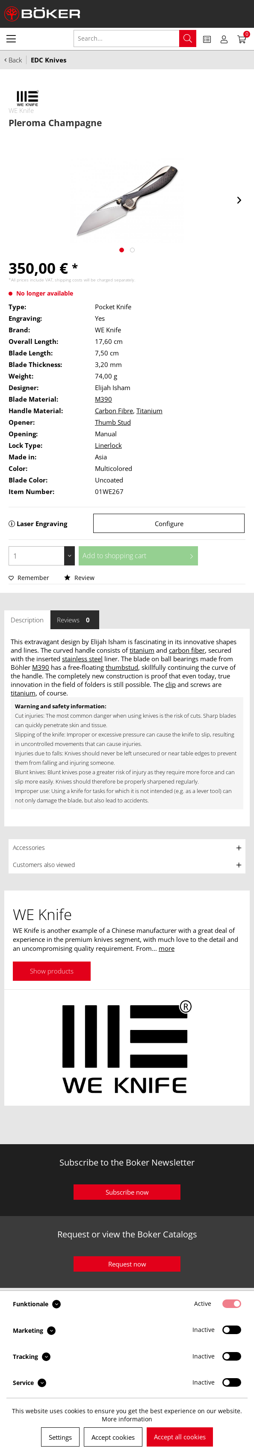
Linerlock (108, 445)
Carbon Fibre (114, 410)
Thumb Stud (113, 422)
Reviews (75, 620)
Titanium (149, 410)
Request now (127, 1264)
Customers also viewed (44, 865)
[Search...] (135, 38)
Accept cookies (113, 1437)
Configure (169, 523)
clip (170, 684)
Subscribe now (127, 1192)
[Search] (187, 38)
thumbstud (122, 667)
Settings (60, 1437)
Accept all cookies (180, 1436)
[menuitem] (11, 38)
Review (79, 578)
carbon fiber (187, 650)
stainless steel (82, 658)
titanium (142, 650)
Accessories (29, 847)
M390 (103, 399)
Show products (52, 971)
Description (27, 620)
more (166, 948)
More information (127, 1419)
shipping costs (69, 280)
